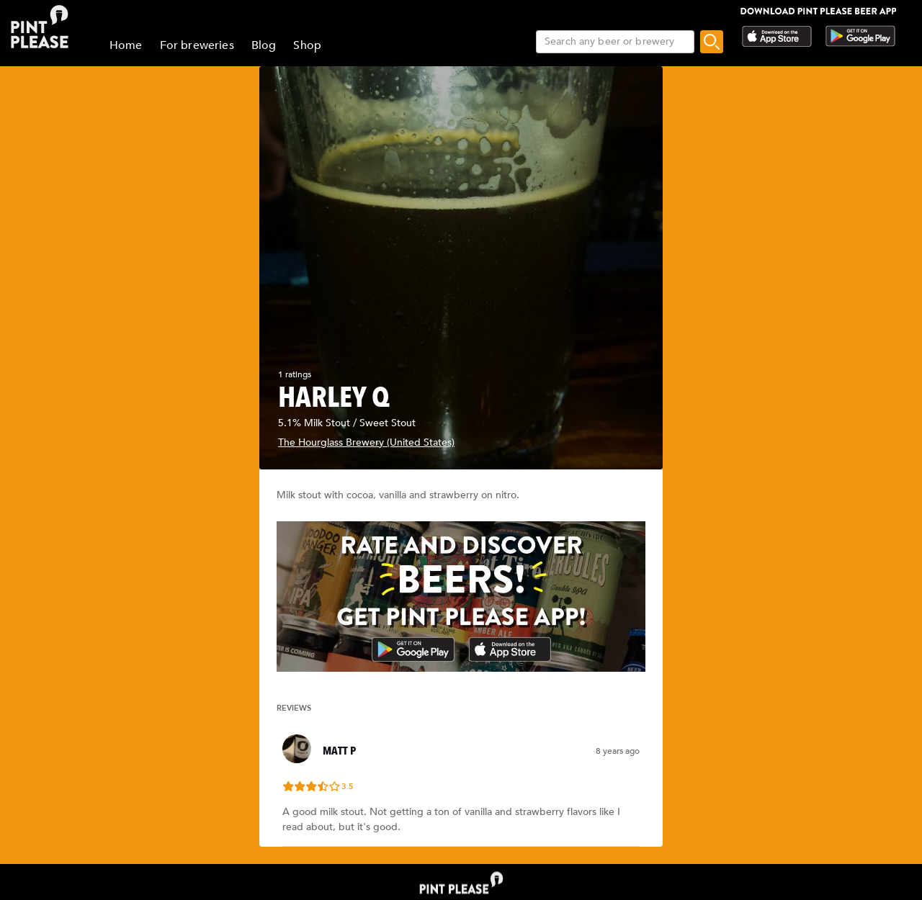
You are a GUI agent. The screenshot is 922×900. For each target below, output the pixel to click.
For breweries (197, 45)
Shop (307, 45)
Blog (264, 45)
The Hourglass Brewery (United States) (366, 442)
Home (126, 45)
